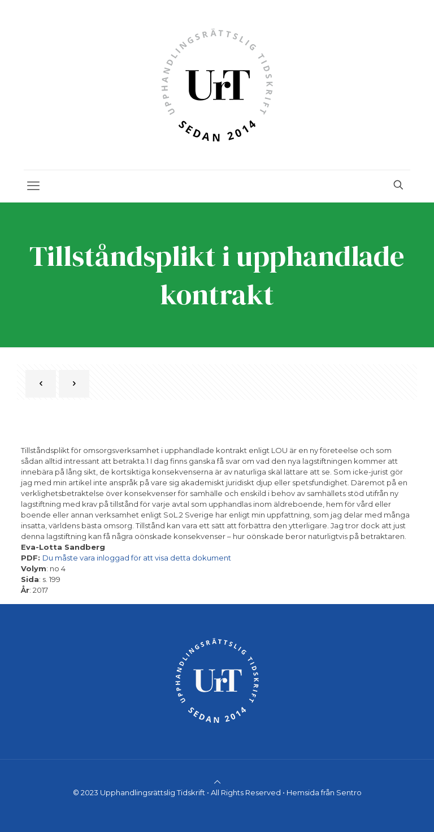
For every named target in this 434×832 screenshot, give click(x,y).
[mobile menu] (33, 186)
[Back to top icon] (217, 781)
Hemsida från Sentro (324, 792)
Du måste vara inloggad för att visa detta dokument (136, 557)
